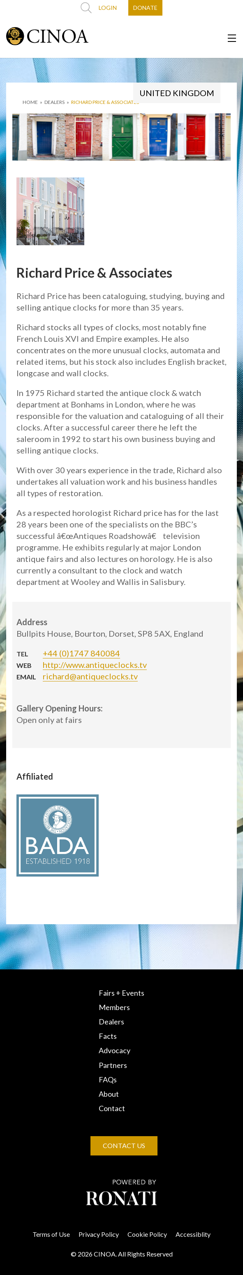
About (109, 1093)
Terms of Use (51, 1234)
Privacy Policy (99, 1234)
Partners (113, 1065)
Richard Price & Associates (105, 102)
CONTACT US (124, 1145)
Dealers (111, 1021)
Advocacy (114, 1050)
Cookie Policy (147, 1234)
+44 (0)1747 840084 (81, 653)
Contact (112, 1108)
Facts (108, 1035)
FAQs (108, 1079)
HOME (30, 102)
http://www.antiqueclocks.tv (95, 665)
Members (114, 1007)
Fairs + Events (121, 992)
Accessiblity (193, 1234)
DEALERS (54, 102)
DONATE (145, 7)
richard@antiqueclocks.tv (90, 676)
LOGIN (108, 7)
